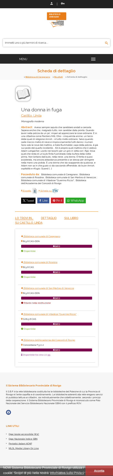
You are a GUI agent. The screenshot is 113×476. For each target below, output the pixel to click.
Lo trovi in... (24, 218)
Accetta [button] (99, 470)
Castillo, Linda (31, 115)
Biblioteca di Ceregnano (37, 77)
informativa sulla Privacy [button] (67, 473)
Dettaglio (49, 218)
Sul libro (71, 218)
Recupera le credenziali (62, 4)
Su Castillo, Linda (28, 222)
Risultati (58, 77)
